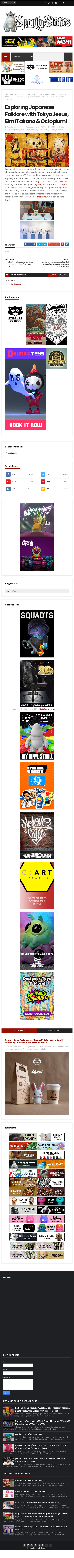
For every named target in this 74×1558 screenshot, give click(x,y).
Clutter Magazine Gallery (40, 189)
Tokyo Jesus (62, 94)
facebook (63, 283)
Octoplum (63, 192)
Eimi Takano (48, 192)
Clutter (22, 94)
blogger (52, 283)
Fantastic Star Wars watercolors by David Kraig (37, 1510)
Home (7, 94)
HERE (8, 207)
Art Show (14, 94)
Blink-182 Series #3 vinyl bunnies (30, 1499)
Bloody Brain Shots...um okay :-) (30, 1488)
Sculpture (52, 94)
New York (44, 94)
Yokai (16, 97)
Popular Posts (55, 1038)
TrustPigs (8, 97)
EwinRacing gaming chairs (50, 717)
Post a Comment (14, 292)
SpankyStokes (41, 1556)
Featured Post (19, 1038)
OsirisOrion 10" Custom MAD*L (30, 1442)
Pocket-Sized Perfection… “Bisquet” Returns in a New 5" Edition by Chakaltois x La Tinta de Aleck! (34, 1049)
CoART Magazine (32, 94)
